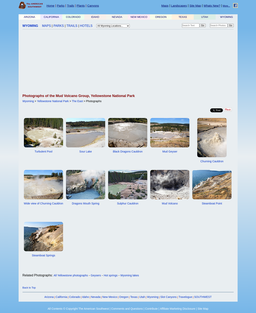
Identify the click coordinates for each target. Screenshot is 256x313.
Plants (81, 5)
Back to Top (29, 287)
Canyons (93, 5)
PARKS (58, 25)
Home (50, 5)
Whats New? (212, 5)
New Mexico (109, 296)
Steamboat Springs (43, 255)
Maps (165, 5)
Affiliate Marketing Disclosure (177, 308)
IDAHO (95, 16)
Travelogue (185, 296)
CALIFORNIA (51, 16)
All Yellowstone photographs (71, 275)
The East (77, 101)
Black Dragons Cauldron (128, 151)
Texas (133, 296)
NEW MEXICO (139, 16)
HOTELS (86, 25)
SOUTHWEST (203, 296)
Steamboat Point (212, 203)
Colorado (74, 296)
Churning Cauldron (211, 161)
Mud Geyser (169, 151)
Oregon (123, 296)
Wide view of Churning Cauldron (43, 203)
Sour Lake (85, 151)
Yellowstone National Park (53, 101)
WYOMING (226, 16)
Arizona (49, 296)
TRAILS (71, 25)
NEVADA (117, 16)
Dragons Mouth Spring (85, 203)
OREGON (160, 16)
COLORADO (73, 16)
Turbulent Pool (43, 151)
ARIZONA (29, 16)
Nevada (95, 296)
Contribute (151, 308)
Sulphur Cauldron (127, 203)
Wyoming (28, 101)
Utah (142, 296)
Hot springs (111, 275)
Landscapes (179, 5)
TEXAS (183, 16)
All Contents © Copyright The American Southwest (78, 308)
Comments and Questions (127, 308)
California (61, 296)
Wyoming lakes (129, 275)
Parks (60, 5)
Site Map (195, 5)
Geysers (96, 275)
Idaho (85, 296)
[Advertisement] (128, 61)
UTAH (204, 16)
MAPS (46, 25)
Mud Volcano (170, 203)
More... (226, 6)
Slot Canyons (168, 296)
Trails (70, 5)
